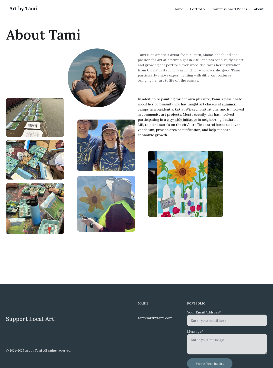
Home (178, 9)
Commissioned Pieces (229, 9)
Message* (195, 335)
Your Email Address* (204, 316)
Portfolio (197, 9)
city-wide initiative (182, 120)
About (259, 9)
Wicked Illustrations (202, 110)
